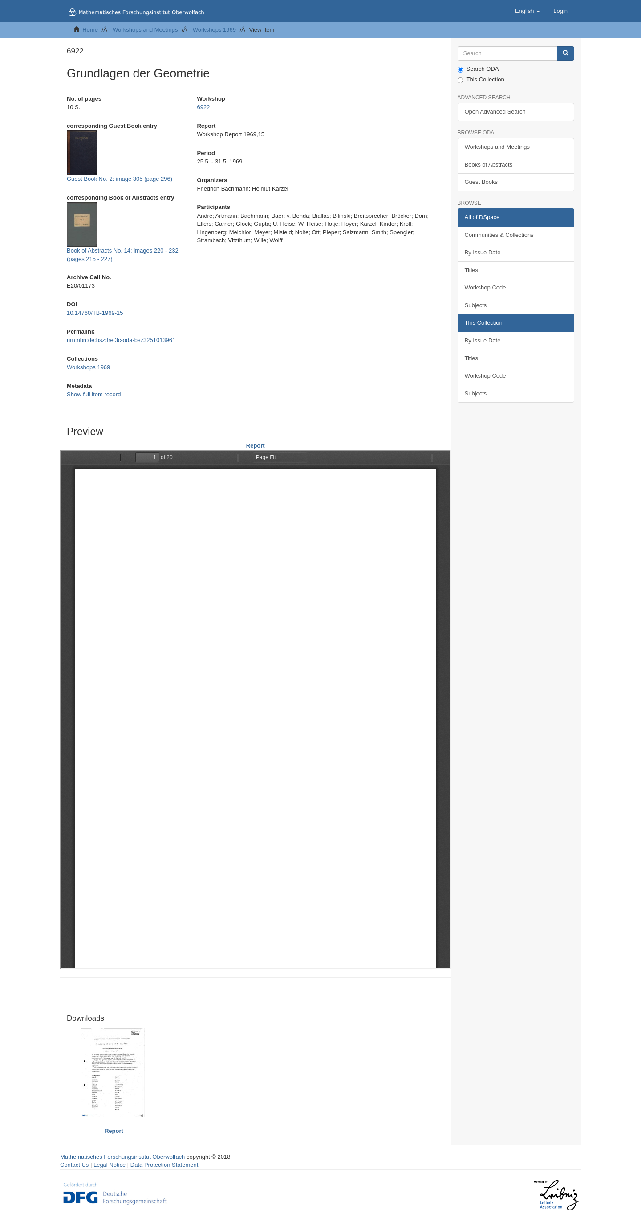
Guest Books (481, 182)
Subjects (476, 305)
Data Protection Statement (164, 1164)
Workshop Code (485, 287)
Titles (472, 270)
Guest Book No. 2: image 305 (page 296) (119, 178)
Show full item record (94, 394)
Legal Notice (109, 1164)
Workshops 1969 (214, 29)
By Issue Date (483, 252)
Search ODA (478, 69)
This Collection (481, 79)
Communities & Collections (499, 235)
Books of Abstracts (489, 164)
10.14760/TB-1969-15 (95, 313)
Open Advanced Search (495, 111)
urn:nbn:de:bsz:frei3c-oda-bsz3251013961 (121, 340)
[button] (527, 11)
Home (90, 29)
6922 (203, 107)
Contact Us (74, 1164)
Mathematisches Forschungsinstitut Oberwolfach (122, 1156)
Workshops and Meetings (145, 29)
